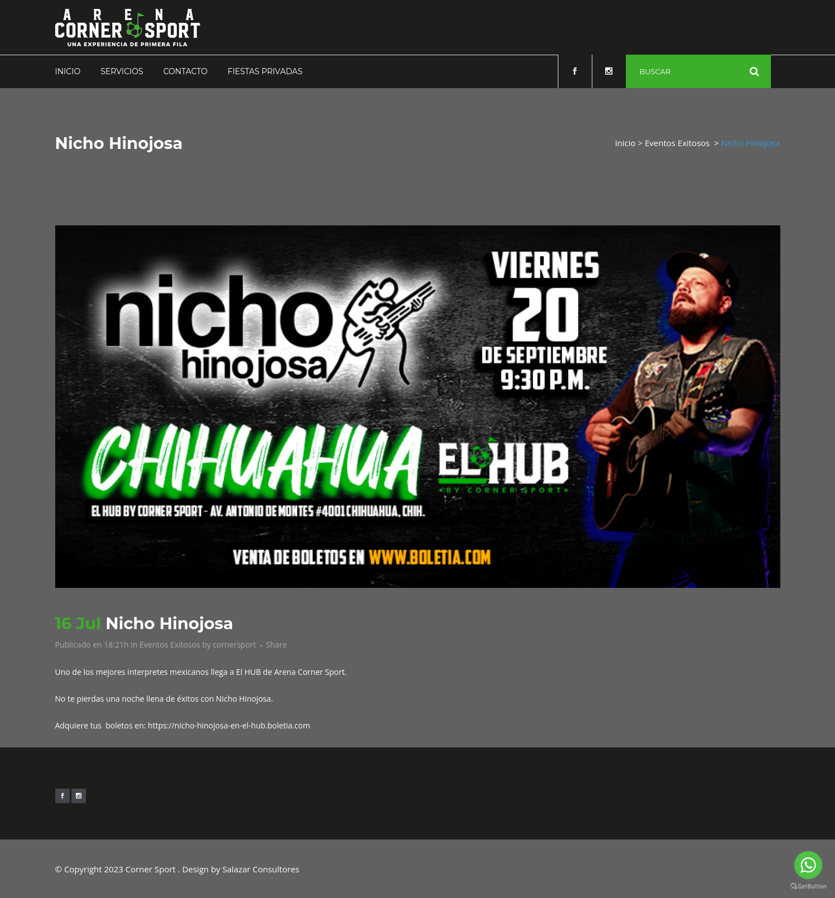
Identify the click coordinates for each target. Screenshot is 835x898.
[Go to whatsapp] (808, 865)
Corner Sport (150, 869)
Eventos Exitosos (677, 142)
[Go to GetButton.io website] (808, 886)
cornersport (234, 644)
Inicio (625, 142)
